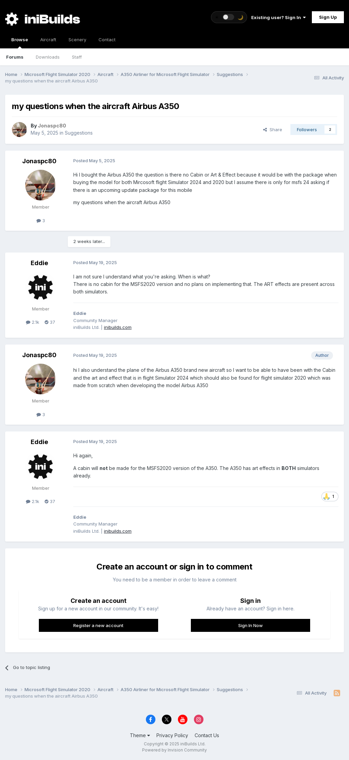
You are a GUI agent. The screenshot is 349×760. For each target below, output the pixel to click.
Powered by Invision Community (174, 750)
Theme (140, 735)
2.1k (32, 322)
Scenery (77, 39)
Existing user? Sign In (278, 17)
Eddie (39, 263)
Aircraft (48, 39)
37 (50, 322)
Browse (19, 42)
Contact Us (207, 735)
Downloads (48, 57)
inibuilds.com (118, 327)
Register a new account (98, 625)
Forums (15, 57)
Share (272, 129)
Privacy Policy (172, 735)
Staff (77, 57)
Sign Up (328, 17)
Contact (107, 39)
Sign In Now (250, 625)
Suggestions (79, 133)
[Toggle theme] (229, 17)
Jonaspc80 (39, 161)
